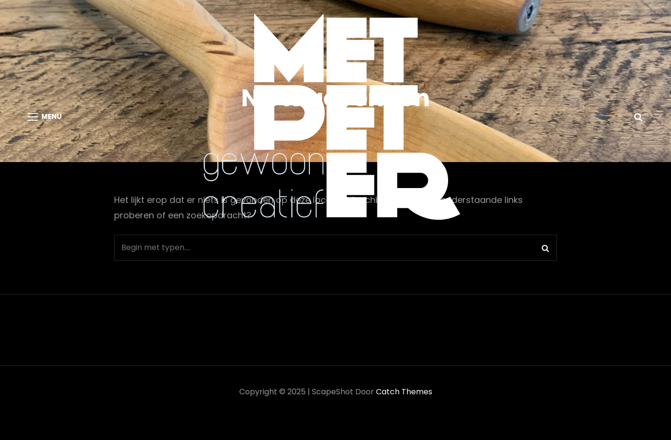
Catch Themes (404, 391)
